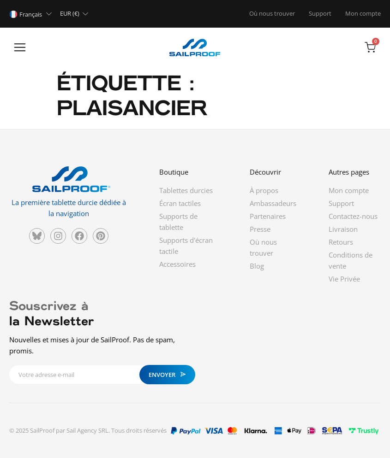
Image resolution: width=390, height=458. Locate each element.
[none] (32, 14)
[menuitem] (32, 14)
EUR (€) (69, 13)
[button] (19, 48)
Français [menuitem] (30, 14)
